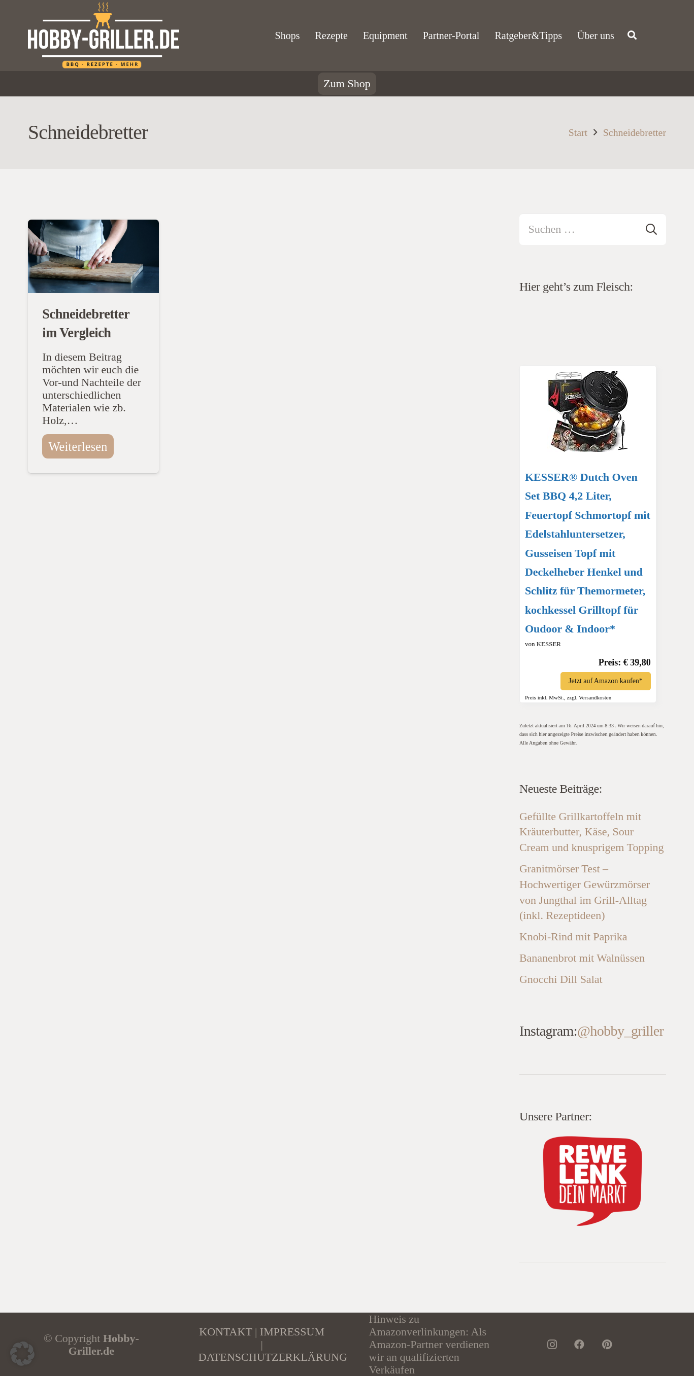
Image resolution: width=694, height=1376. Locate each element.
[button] (22, 1353)
